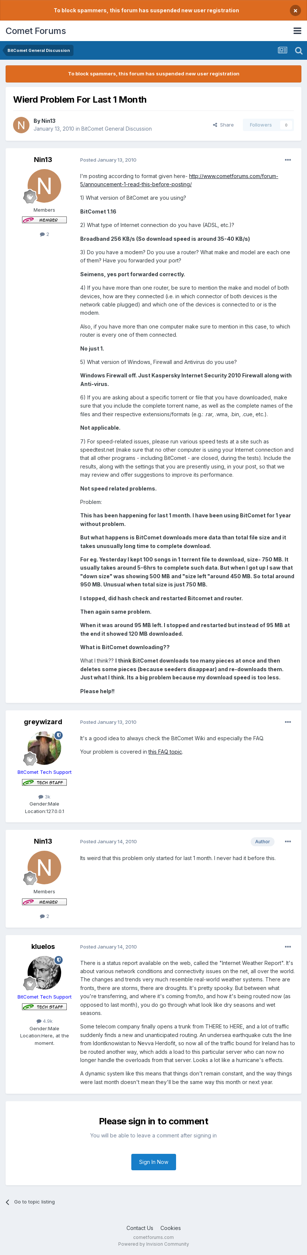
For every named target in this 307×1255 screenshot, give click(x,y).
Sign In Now (153, 1162)
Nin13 (48, 121)
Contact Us (139, 1228)
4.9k (45, 1021)
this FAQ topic (165, 751)
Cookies (170, 1228)
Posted (108, 160)
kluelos (43, 946)
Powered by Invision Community (153, 1244)
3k (44, 797)
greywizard (43, 722)
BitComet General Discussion (116, 128)
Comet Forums (36, 30)
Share (223, 125)
